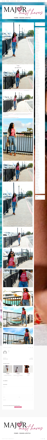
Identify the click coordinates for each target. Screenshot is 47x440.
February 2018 (37, 42)
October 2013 (37, 121)
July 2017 (37, 53)
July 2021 (37, 30)
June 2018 (37, 36)
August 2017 (37, 51)
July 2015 (37, 89)
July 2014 (37, 107)
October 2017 (37, 48)
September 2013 (37, 122)
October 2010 (37, 175)
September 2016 (37, 68)
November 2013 (37, 119)
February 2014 (37, 115)
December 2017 (37, 45)
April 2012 (37, 148)
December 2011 (37, 154)
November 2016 (37, 65)
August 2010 (37, 178)
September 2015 (37, 86)
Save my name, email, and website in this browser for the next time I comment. (11, 405)
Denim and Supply (12, 114)
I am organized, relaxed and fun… (8, 375)
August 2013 (37, 124)
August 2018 (37, 33)
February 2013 (37, 133)
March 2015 (37, 95)
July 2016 (37, 71)
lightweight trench (30, 114)
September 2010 (37, 177)
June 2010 (37, 181)
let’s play (28, 375)
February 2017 (37, 60)
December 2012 (37, 136)
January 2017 (37, 62)
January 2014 (37, 116)
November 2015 (37, 83)
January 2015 (37, 98)
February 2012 (37, 151)
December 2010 (37, 172)
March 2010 (37, 186)
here (29, 90)
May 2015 (37, 92)
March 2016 (37, 77)
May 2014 (37, 110)
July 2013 (37, 125)
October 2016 (37, 66)
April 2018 (37, 39)
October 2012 (37, 139)
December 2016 (37, 63)
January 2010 (37, 189)
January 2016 (37, 80)
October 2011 (37, 157)
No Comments (9, 347)
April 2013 (37, 130)
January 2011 (37, 171)
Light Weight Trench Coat (9, 90)
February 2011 (37, 169)
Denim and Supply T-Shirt (15, 90)
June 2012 (37, 145)
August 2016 (37, 69)
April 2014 (37, 112)
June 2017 (37, 54)
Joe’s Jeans (14, 113)
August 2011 (37, 160)
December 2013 (37, 118)
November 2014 (37, 101)
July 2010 (37, 180)
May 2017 (37, 56)
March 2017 (37, 59)
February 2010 (37, 187)
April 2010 (37, 184)
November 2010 (37, 174)
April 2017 (37, 57)
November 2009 (37, 192)
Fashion (18, 66)
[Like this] (18, 65)
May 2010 (37, 183)
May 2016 (37, 74)
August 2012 (37, 142)
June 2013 (37, 127)
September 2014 (37, 104)
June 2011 (37, 163)
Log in (36, 198)
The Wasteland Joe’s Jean (21, 90)
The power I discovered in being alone (18, 375)
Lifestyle (8, 374)
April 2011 (37, 166)
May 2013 (37, 128)
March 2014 (37, 113)
